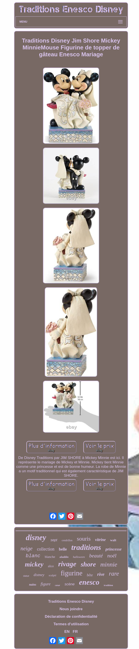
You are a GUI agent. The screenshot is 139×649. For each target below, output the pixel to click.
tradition (108, 585)
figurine (71, 573)
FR (75, 631)
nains (32, 584)
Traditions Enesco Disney (71, 601)
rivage (67, 564)
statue (26, 576)
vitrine (100, 539)
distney (39, 575)
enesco (89, 582)
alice (51, 566)
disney (36, 537)
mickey (34, 564)
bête (90, 575)
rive (101, 574)
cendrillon (67, 540)
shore (88, 564)
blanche (50, 557)
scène (69, 584)
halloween (79, 557)
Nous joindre (71, 609)
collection (46, 549)
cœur (57, 585)
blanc (33, 556)
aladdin (64, 557)
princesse (114, 549)
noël (111, 556)
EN (67, 631)
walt (113, 540)
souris (84, 538)
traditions (86, 547)
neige (27, 548)
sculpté (52, 575)
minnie (108, 564)
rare (114, 573)
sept (54, 540)
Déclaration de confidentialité (71, 616)
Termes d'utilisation (71, 624)
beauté (96, 556)
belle (63, 549)
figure (46, 584)
